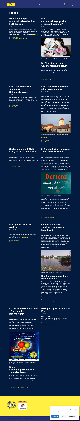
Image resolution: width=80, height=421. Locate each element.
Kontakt (69, 4)
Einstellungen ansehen (73, 416)
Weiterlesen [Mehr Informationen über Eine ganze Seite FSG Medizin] (25, 237)
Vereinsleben (16, 37)
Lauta (46, 141)
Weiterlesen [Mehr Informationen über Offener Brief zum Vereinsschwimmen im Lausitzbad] (44, 296)
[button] (77, 407)
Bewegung (45, 324)
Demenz (44, 217)
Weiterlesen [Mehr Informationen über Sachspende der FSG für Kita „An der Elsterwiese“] (22, 161)
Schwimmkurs (64, 301)
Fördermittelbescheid (19, 38)
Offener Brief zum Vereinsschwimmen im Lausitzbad (53, 227)
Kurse (44, 141)
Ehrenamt (12, 38)
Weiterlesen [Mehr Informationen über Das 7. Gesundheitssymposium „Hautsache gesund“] (44, 75)
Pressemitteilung (14, 166)
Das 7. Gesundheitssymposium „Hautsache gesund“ (54, 21)
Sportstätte (25, 38)
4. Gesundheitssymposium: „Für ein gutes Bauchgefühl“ (23, 311)
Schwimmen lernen (57, 301)
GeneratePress (29, 418)
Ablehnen (63, 416)
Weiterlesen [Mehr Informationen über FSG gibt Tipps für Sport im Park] (59, 319)
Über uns (60, 4)
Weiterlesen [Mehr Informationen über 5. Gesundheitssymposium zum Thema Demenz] (44, 213)
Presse (12, 37)
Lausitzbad (45, 301)
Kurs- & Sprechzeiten (50, 4)
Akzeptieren (55, 416)
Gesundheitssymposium (47, 79)
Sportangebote (38, 4)
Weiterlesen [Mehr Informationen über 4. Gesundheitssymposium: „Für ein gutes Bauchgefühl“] (12, 383)
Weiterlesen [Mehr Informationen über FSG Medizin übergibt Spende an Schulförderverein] (15, 102)
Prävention (22, 387)
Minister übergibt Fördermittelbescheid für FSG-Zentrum (22, 21)
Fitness (48, 324)
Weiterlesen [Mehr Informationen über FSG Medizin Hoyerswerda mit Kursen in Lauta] (44, 137)
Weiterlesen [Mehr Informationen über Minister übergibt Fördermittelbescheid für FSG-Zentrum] (35, 34)
